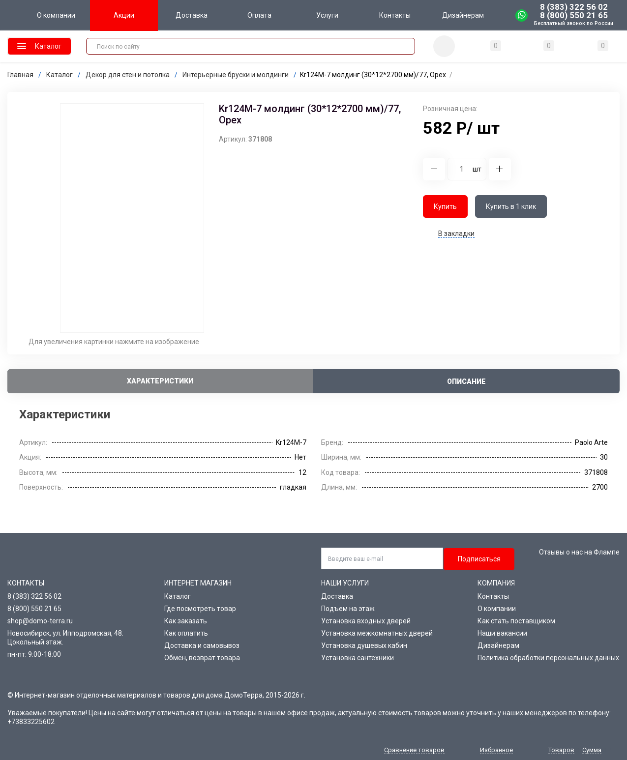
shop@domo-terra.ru (40, 621)
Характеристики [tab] (160, 381)
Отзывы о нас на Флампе (579, 552)
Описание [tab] (466, 381)
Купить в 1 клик (511, 206)
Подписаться (479, 559)
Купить (445, 206)
